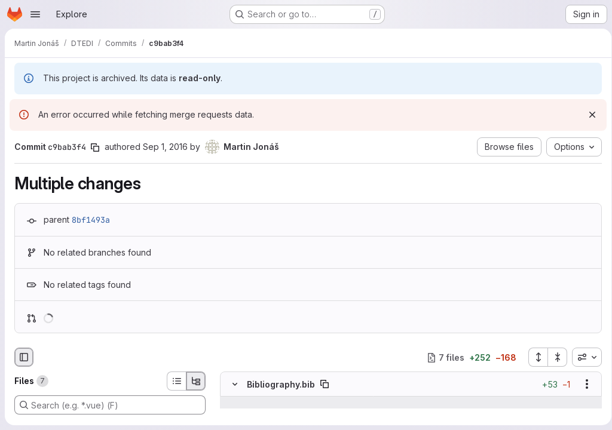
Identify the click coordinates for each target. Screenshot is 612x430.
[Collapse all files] (553, 357)
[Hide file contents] (235, 384)
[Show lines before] (250, 403)
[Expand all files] (533, 357)
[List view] (176, 381)
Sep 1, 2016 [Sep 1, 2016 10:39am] (165, 147)
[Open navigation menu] (35, 14)
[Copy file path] (324, 384)
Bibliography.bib (281, 384)
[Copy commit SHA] (95, 147)
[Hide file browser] (23, 357)
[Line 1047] (234, 415)
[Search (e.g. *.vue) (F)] (110, 404)
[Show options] (583, 384)
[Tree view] (196, 381)
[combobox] (583, 357)
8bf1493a (91, 219)
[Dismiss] (588, 115)
